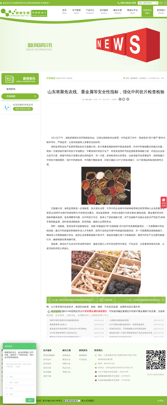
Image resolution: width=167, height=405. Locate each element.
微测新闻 (10, 89)
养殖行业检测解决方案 (67, 372)
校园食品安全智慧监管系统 (67, 355)
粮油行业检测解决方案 (67, 359)
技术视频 (47, 372)
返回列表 (108, 303)
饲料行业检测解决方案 (67, 364)
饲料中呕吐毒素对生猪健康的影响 (77, 335)
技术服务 (47, 350)
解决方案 (66, 350)
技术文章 (47, 368)
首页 (127, 78)
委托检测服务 (49, 355)
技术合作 (47, 359)
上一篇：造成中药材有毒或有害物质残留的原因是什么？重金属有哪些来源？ (73, 304)
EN (161, 3)
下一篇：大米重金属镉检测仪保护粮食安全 (143, 303)
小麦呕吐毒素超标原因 (136, 335)
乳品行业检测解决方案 (67, 368)
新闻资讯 (134, 78)
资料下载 (47, 376)
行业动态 (10, 96)
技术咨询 (47, 364)
